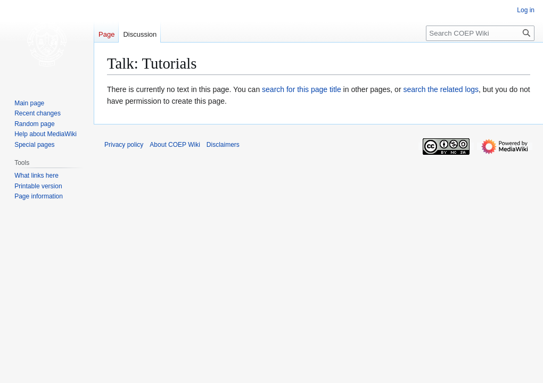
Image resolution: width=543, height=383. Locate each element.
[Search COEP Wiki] (480, 33)
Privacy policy (123, 144)
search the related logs (441, 89)
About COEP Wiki (175, 144)
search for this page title (301, 89)
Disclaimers (223, 144)
